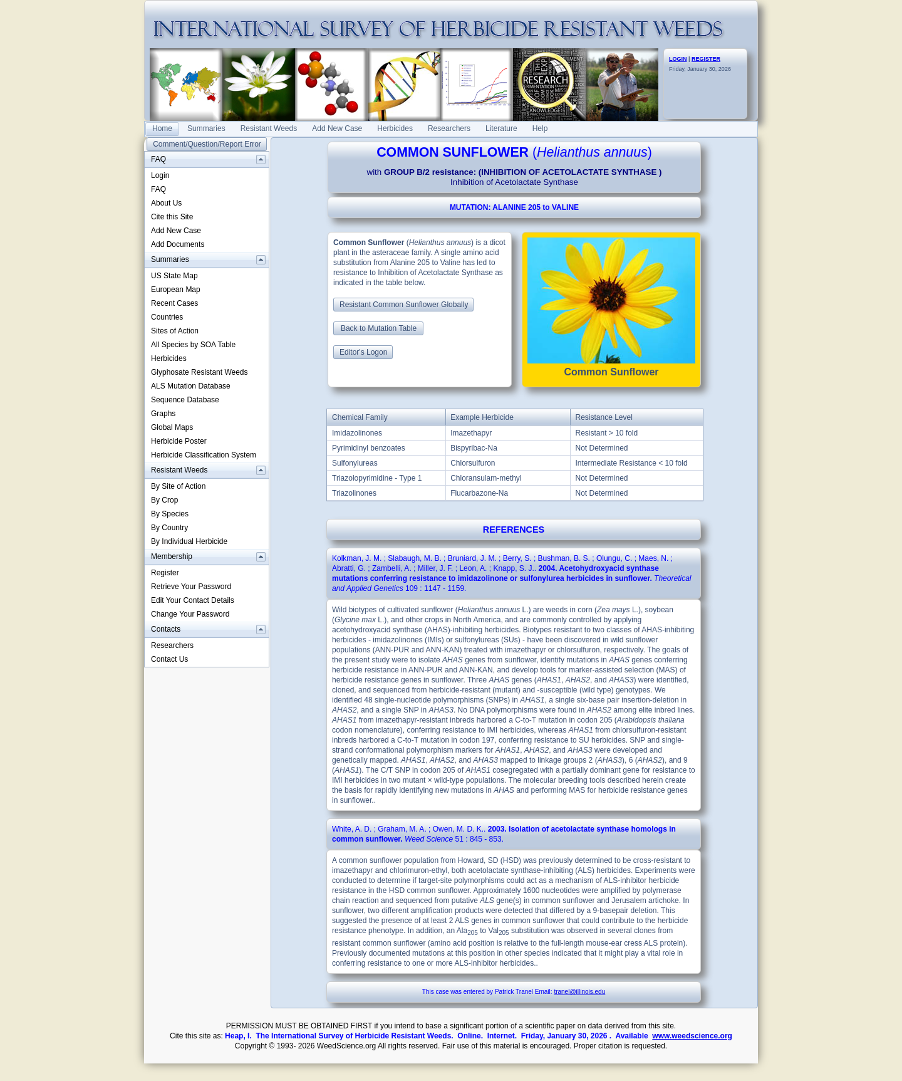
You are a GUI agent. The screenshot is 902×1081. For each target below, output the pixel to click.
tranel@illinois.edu (579, 991)
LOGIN (678, 59)
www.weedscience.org (692, 1035)
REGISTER (706, 59)
